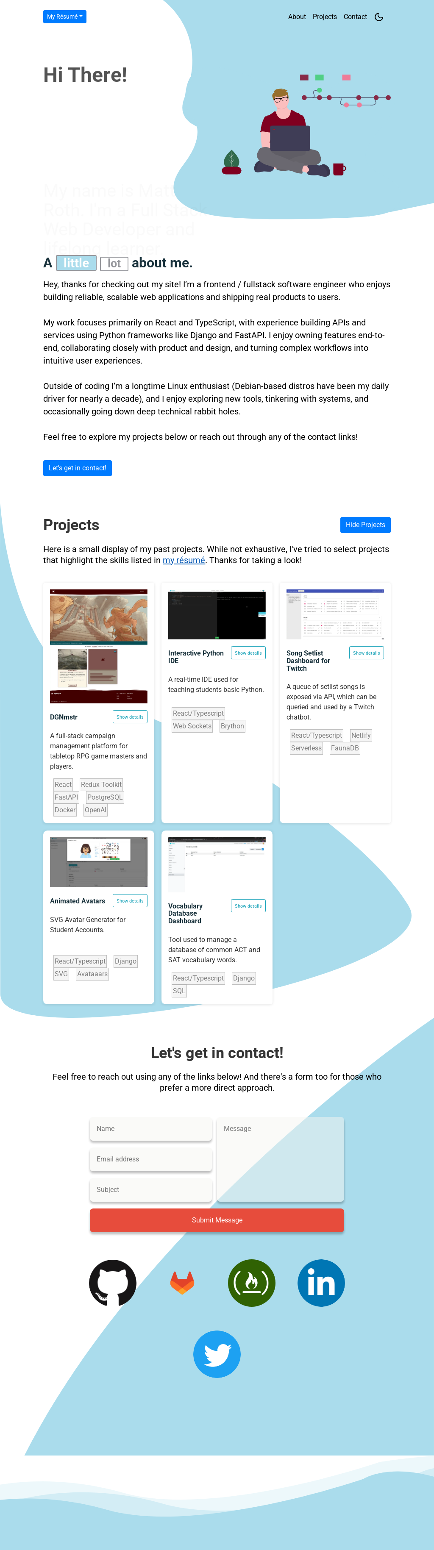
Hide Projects (365, 525)
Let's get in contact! (77, 468)
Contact (355, 17)
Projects (325, 17)
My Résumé (62, 16)
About (297, 17)
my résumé (184, 560)
